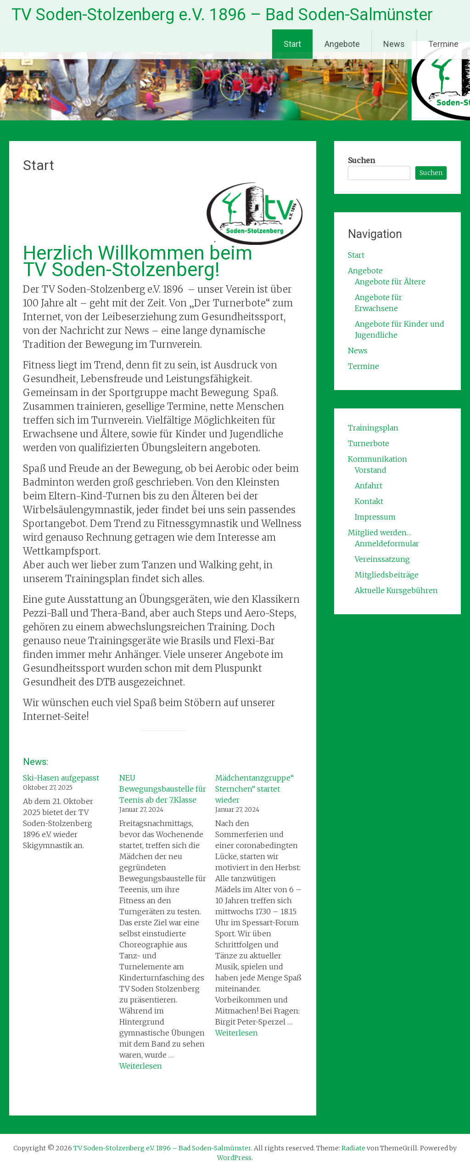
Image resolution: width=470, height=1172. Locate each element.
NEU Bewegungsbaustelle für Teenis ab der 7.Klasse (162, 788)
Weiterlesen (140, 1065)
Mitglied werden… (380, 532)
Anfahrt (368, 485)
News (394, 44)
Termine (443, 44)
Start (292, 44)
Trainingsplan (373, 427)
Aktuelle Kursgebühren (396, 590)
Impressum (375, 516)
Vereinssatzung (382, 559)
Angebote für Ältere (390, 281)
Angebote (342, 44)
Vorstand (370, 470)
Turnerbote (368, 443)
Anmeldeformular (387, 543)
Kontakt (369, 501)
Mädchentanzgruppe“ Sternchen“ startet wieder (254, 788)
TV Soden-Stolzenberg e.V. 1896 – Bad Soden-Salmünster (222, 14)
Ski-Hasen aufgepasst (61, 777)
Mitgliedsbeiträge (387, 574)
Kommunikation (377, 459)
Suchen (361, 160)
